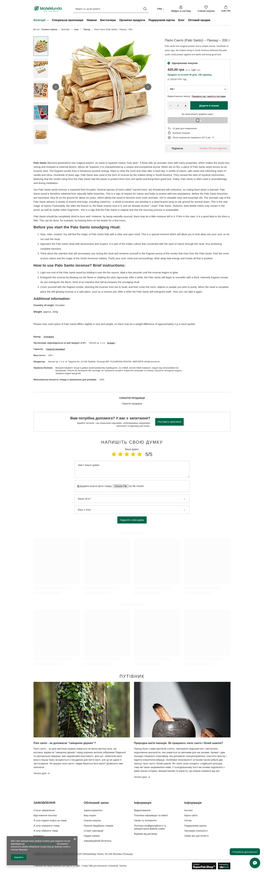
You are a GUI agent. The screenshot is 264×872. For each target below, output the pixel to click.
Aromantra (49, 336)
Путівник (132, 676)
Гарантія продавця (55, 349)
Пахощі (86, 29)
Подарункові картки (161, 20)
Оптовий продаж (199, 20)
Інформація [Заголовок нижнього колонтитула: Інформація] (142, 802)
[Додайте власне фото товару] (135, 486)
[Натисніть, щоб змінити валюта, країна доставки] (160, 9)
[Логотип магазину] (48, 9)
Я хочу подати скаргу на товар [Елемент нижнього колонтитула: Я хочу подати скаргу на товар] (50, 820)
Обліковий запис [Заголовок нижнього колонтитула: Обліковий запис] (96, 802)
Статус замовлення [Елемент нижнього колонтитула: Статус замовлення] (44, 810)
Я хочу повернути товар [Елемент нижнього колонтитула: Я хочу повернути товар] (46, 825)
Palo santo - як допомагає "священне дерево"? (65, 743)
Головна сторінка (49, 29)
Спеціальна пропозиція (67, 20)
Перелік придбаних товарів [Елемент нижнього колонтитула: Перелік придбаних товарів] (98, 825)
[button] (55, 87)
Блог (181, 20)
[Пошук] (145, 9)
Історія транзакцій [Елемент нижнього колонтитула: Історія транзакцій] (93, 830)
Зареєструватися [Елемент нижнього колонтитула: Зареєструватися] (93, 810)
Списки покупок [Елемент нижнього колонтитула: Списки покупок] (92, 820)
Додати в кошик (209, 105)
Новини (92, 20)
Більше (110, 343)
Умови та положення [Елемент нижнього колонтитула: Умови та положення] (145, 820)
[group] (102, 86)
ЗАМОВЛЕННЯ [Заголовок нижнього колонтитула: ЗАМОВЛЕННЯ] (44, 802)
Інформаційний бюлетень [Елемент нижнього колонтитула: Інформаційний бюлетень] (98, 840)
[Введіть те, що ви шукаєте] (111, 9)
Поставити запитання (169, 421)
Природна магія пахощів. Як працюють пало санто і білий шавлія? (178, 743)
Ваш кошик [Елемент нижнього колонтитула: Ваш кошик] (90, 815)
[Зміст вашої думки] (132, 469)
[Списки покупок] (206, 8)
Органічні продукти (132, 20)
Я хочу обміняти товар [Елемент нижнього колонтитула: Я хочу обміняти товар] (46, 830)
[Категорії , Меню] (48, 20)
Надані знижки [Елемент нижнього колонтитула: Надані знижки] (92, 835)
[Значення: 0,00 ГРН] (225, 8)
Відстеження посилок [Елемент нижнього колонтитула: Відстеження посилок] (45, 815)
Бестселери (108, 20)
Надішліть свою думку (132, 520)
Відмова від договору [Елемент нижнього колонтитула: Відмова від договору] (145, 833)
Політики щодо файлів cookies (40, 844)
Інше (76, 29)
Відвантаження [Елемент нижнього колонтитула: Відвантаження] (142, 810)
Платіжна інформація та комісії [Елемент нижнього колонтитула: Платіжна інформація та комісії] (151, 815)
